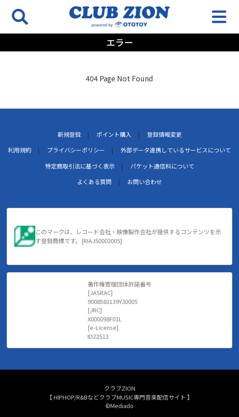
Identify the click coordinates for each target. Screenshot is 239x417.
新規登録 (69, 134)
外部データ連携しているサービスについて (176, 150)
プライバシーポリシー (76, 150)
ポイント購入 (113, 134)
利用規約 (19, 150)
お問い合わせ (144, 181)
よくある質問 (94, 181)
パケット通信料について (162, 166)
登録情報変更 (164, 134)
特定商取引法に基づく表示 (80, 166)
